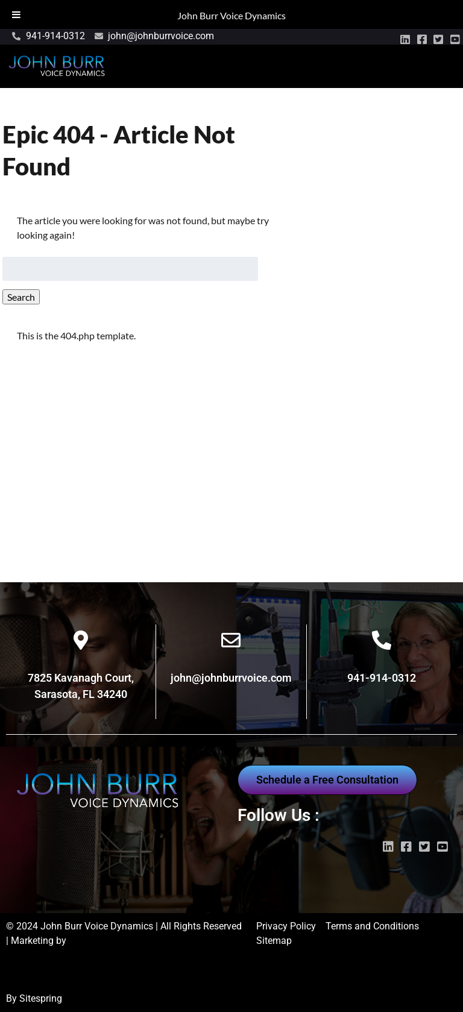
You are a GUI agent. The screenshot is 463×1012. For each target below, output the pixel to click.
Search (21, 297)
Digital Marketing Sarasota (63, 984)
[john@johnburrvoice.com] (231, 640)
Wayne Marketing (43, 955)
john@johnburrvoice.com (231, 677)
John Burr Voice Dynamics (231, 15)
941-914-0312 (381, 677)
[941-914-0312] (381, 640)
